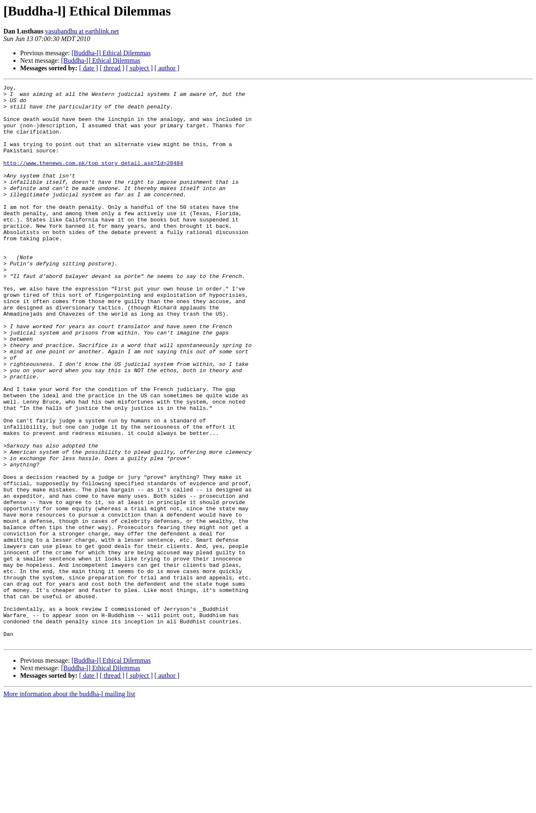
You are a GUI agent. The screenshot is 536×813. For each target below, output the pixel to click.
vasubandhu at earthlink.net (82, 31)
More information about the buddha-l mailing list (69, 805)
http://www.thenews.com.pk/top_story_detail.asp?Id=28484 (93, 179)
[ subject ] (139, 68)
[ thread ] (112, 68)
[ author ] (167, 68)
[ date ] (88, 68)
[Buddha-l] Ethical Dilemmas (111, 53)
